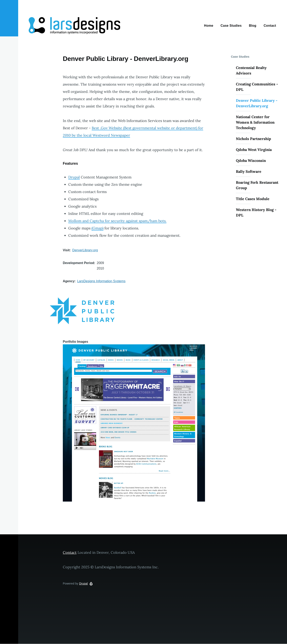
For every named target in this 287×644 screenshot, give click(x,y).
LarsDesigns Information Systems (101, 281)
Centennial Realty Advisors (251, 70)
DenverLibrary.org (85, 250)
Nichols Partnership (253, 138)
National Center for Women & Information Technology (255, 122)
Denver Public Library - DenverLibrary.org (256, 103)
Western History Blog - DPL (256, 212)
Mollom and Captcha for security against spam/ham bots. (117, 221)
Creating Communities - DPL (257, 87)
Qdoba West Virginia (254, 149)
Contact (70, 552)
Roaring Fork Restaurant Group (257, 185)
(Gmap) (97, 228)
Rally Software (248, 171)
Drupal (74, 177)
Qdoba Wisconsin (251, 160)
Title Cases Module (252, 198)
